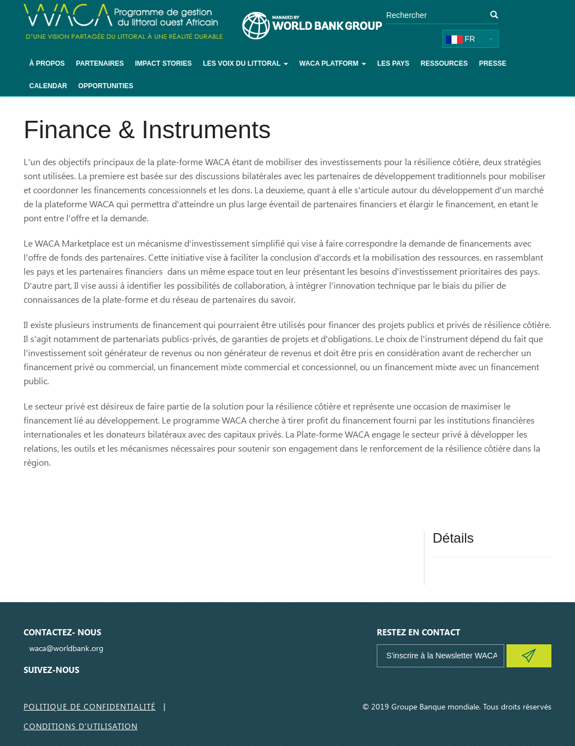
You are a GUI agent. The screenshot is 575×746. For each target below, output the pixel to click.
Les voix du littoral (245, 63)
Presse (492, 63)
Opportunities (105, 86)
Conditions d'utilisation (81, 726)
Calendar (48, 86)
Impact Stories (163, 63)
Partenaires (100, 63)
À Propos (47, 63)
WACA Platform (332, 63)
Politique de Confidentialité (90, 706)
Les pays (393, 63)
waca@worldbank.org (66, 648)
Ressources (444, 63)
